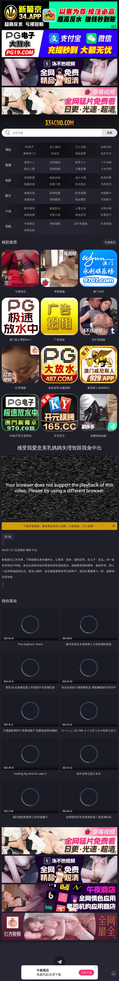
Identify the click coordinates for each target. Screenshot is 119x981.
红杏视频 (106, 223)
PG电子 (29, 147)
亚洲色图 (55, 193)
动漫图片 (106, 193)
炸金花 (55, 153)
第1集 (7, 536)
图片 (8, 196)
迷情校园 (29, 215)
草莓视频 (55, 223)
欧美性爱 (106, 177)
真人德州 (55, 147)
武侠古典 (106, 208)
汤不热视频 (80, 223)
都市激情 (29, 208)
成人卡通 (80, 177)
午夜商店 (29, 223)
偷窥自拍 (29, 193)
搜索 (109, 132)
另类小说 (55, 215)
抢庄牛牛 (106, 153)
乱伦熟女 (80, 184)
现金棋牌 (80, 153)
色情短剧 (29, 230)
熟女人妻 (29, 169)
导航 (8, 226)
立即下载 (86, 972)
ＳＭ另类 (106, 169)
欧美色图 (80, 193)
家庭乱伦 (55, 208)
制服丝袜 (29, 184)
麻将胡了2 (29, 153)
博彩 (8, 149)
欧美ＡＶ (80, 162)
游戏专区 (106, 147)
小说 (8, 211)
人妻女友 (80, 208)
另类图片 (106, 199)
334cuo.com (59, 123)
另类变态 (106, 184)
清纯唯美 (55, 199)
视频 (8, 165)
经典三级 (55, 184)
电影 (8, 180)
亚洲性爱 (29, 177)
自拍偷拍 (55, 162)
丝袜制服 (55, 169)
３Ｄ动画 (106, 162)
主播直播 (80, 169)
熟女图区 (80, 199)
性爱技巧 (106, 215)
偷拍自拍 (55, 177)
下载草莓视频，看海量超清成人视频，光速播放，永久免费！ (69, 526)
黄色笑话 (80, 215)
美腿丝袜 (29, 199)
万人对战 (80, 147)
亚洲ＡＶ (29, 162)
